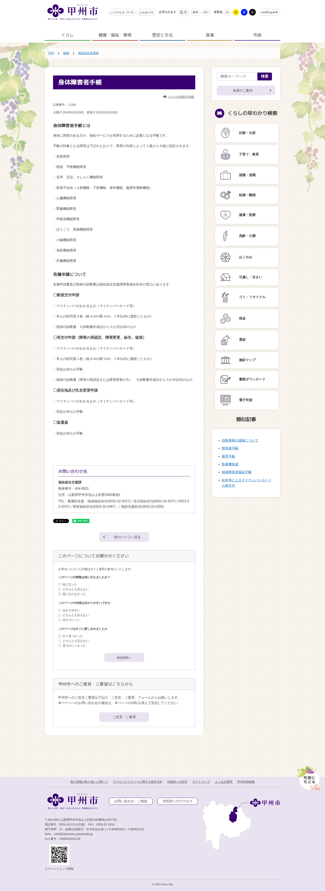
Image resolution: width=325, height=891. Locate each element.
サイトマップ (201, 781)
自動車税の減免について (240, 440)
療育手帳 (228, 456)
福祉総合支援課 (88, 53)
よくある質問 (223, 781)
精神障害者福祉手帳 (237, 472)
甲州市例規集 (246, 781)
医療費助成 (230, 464)
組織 (66, 53)
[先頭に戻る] (308, 777)
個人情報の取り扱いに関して (89, 781)
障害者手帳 (230, 448)
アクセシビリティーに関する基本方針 (137, 781)
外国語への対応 (177, 781)
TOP (51, 53)
